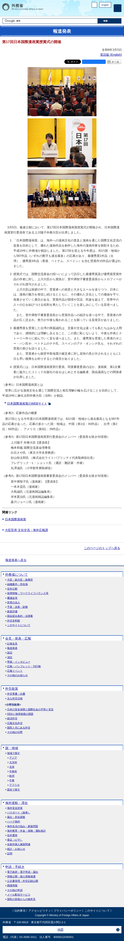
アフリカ (14, 785)
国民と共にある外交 (18, 727)
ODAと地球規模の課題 (20, 714)
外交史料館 (13, 620)
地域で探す (13, 753)
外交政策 (11, 688)
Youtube (109, 12)
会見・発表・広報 (18, 638)
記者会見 (12, 643)
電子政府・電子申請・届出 (22, 872)
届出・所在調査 (16, 817)
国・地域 (11, 748)
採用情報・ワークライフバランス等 (27, 593)
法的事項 (19, 910)
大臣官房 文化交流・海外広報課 (26, 530)
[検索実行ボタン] (110, 21)
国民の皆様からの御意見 (21, 899)
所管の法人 (13, 602)
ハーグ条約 (13, 821)
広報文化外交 (15, 723)
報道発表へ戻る (15, 560)
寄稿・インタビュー (18, 662)
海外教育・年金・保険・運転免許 (26, 831)
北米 (11, 767)
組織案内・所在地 (17, 584)
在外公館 (12, 588)
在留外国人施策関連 (18, 844)
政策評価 (12, 611)
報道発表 (12, 648)
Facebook (97, 12)
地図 (60, 929)
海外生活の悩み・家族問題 (22, 826)
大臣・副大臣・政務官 (20, 579)
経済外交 (12, 718)
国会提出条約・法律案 (20, 616)
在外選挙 (12, 835)
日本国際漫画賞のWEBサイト (27, 403)
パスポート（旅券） (18, 812)
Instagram (103, 12)
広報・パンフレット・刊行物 (24, 666)
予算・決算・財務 (17, 607)
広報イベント (15, 671)
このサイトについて (18, 625)
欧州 (11, 776)
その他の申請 (15, 890)
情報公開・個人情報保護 (21, 876)
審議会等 (12, 598)
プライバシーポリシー (68, 910)
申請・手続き (15, 867)
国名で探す (13, 789)
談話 (9, 652)
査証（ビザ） (15, 840)
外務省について (16, 574)
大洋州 (13, 762)
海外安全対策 (15, 808)
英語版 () (111, 54)
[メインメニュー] (117, 8)
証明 (9, 853)
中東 (11, 780)
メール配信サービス (18, 894)
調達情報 (12, 885)
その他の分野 (15, 732)
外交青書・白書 (16, 694)
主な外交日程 (15, 698)
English (105, 5)
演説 (9, 657)
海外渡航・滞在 (16, 803)
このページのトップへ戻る (102, 548)
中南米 (13, 771)
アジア (13, 757)
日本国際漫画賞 (15, 519)
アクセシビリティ (39, 910)
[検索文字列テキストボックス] (50, 21)
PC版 (94, 5)
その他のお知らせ (17, 675)
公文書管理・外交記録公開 (22, 881)
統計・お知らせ (16, 849)
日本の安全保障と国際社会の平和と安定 (30, 709)
